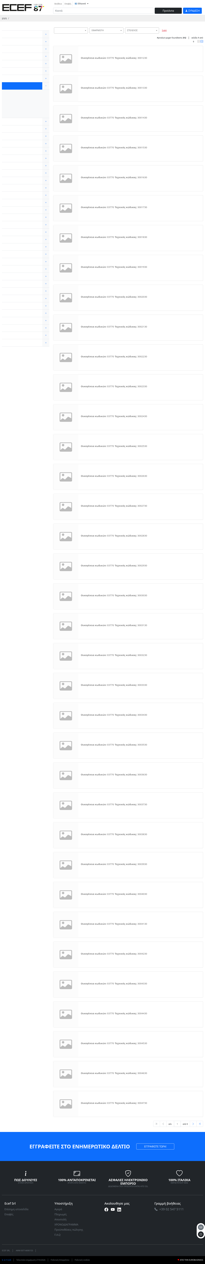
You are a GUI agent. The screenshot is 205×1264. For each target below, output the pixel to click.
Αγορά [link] (58, 1209)
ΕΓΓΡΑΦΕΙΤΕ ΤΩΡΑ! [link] (155, 1146)
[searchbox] (86, 34)
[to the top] (201, 1234)
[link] (23, 7)
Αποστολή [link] (60, 1219)
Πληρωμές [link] (60, 1214)
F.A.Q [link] (57, 1235)
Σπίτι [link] (4, 18)
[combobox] (71, 30)
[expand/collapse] (45, 34)
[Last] (199, 1124)
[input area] (103, 11)
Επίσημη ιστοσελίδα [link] (16, 1209)
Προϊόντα (168, 10)
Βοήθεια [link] (58, 3)
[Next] (193, 1124)
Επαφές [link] (68, 3)
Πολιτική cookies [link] (82, 1260)
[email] (201, 1227)
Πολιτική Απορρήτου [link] (60, 1260)
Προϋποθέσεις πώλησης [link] (68, 1229)
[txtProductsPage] (177, 1124)
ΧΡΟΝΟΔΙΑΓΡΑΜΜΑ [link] (66, 1224)
